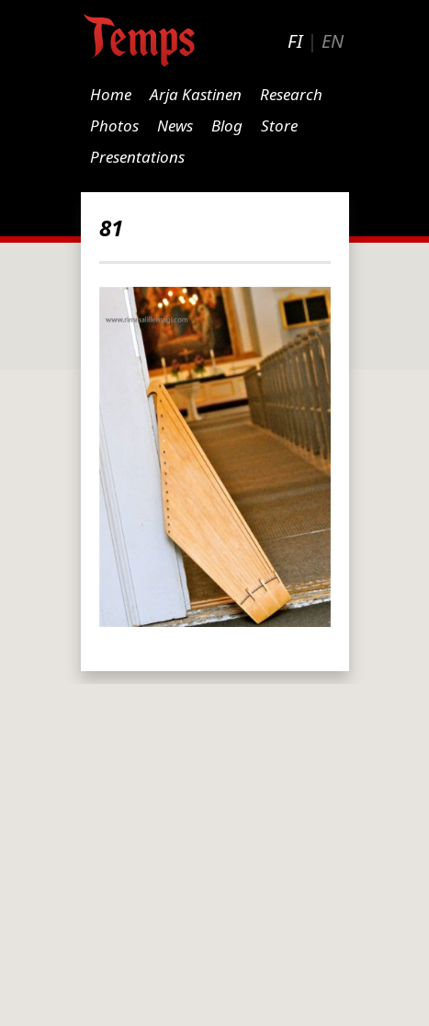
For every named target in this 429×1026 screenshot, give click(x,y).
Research (291, 94)
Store (279, 125)
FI (295, 40)
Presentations (137, 156)
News (175, 125)
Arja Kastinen (196, 94)
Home (110, 94)
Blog (227, 125)
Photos (114, 125)
